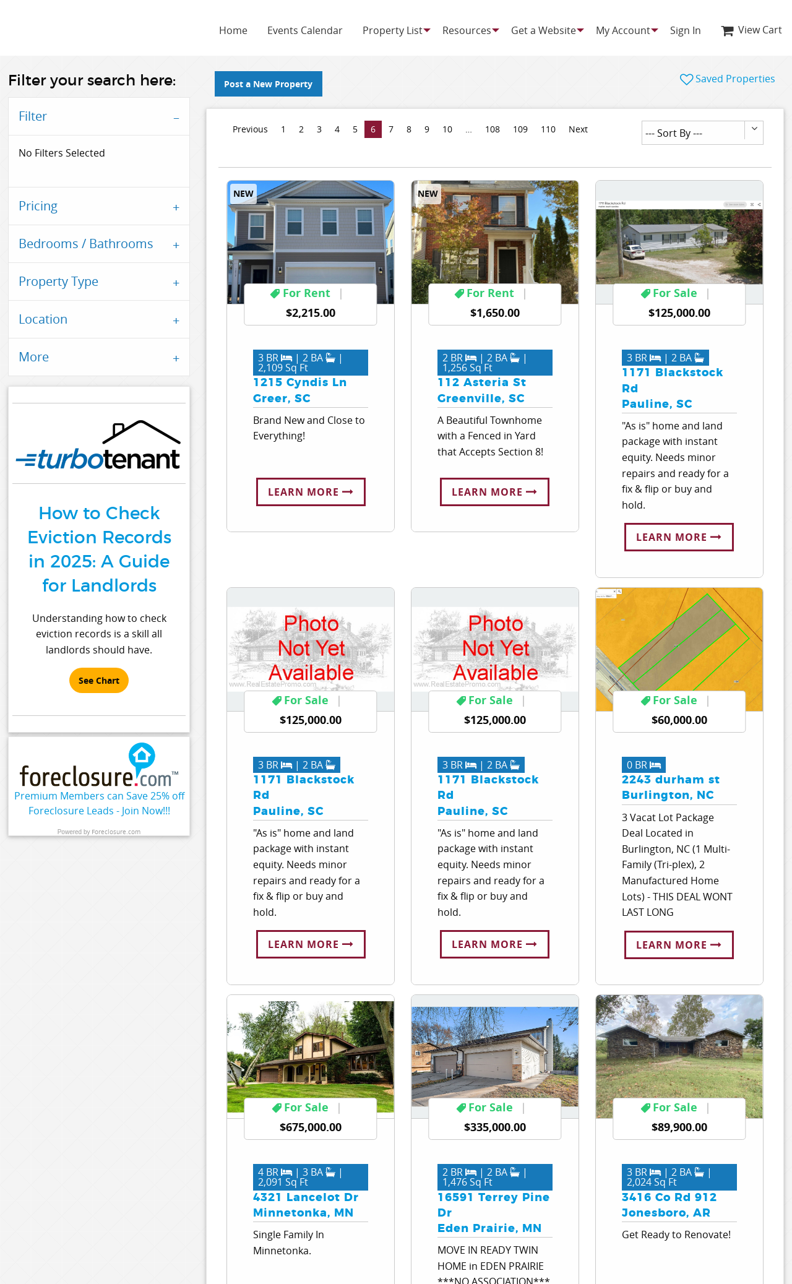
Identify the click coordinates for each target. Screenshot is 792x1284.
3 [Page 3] (319, 129)
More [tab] (34, 356)
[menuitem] (233, 30)
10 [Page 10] (447, 129)
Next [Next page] (581, 129)
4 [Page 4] (337, 129)
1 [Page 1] (283, 129)
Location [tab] (43, 319)
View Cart (751, 30)
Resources (466, 30)
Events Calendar (305, 30)
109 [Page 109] (520, 129)
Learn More (311, 492)
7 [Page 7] (391, 129)
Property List (393, 30)
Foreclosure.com (116, 832)
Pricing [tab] (38, 205)
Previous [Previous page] (253, 129)
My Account (623, 30)
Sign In (685, 30)
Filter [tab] (33, 116)
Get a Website (543, 30)
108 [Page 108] (492, 129)
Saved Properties (727, 78)
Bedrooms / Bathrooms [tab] (86, 243)
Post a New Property (268, 84)
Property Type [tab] (58, 281)
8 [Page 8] (409, 129)
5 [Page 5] (355, 129)
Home (233, 30)
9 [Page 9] (426, 129)
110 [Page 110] (548, 129)
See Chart (99, 680)
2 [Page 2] (301, 129)
